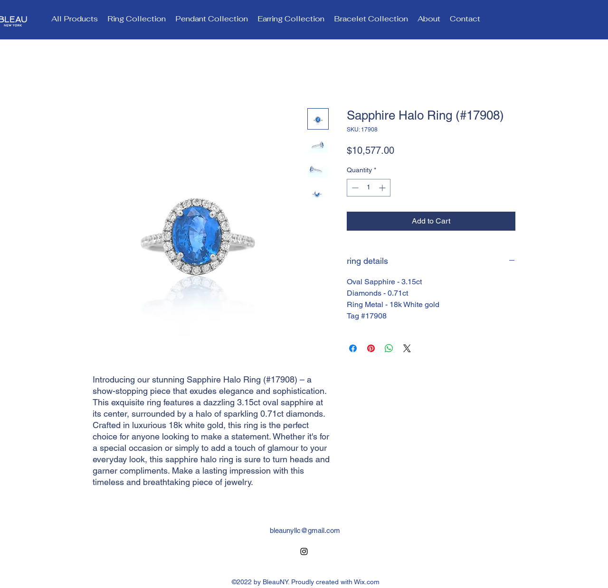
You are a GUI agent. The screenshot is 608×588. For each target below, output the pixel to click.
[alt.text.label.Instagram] (304, 551)
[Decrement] (354, 187)
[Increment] (383, 187)
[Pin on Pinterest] (371, 348)
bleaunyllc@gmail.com (305, 530)
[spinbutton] (368, 187)
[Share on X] (407, 348)
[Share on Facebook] (353, 348)
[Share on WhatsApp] (389, 348)
